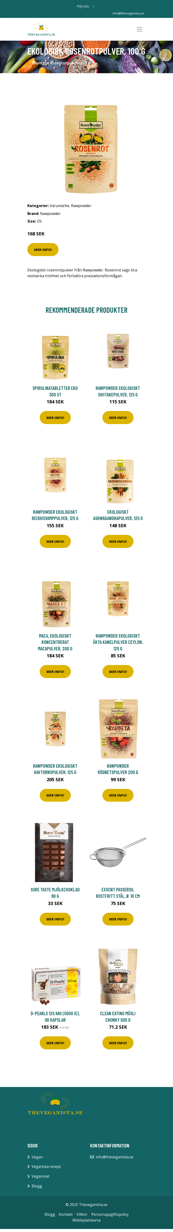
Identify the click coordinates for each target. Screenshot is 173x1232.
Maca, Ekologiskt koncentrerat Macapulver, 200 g (55, 645)
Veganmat (40, 1179)
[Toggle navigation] (139, 30)
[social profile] (93, 6)
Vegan (37, 1160)
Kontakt (66, 1217)
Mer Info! (43, 252)
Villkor (82, 1217)
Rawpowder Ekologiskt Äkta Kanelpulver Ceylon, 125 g (118, 645)
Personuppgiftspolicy (110, 1217)
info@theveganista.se (128, 13)
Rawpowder (81, 208)
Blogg (37, 1189)
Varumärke (59, 208)
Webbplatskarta (86, 1223)
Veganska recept (46, 1169)
